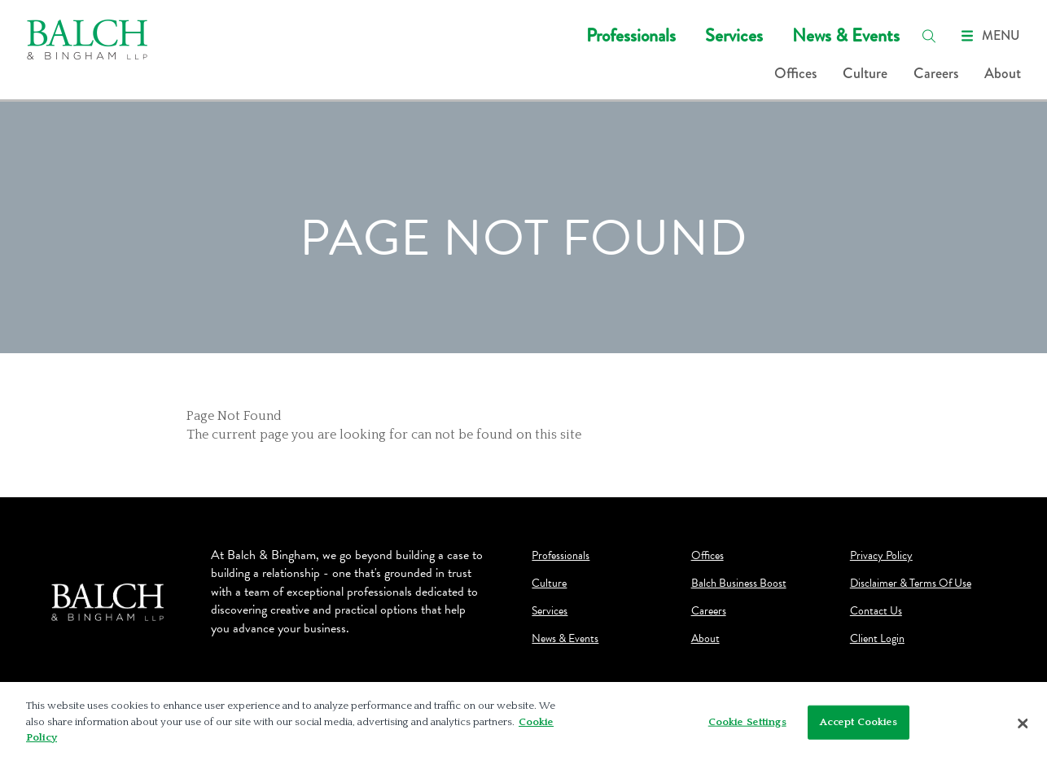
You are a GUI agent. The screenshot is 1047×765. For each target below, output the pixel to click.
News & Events (846, 35)
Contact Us (876, 611)
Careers (935, 73)
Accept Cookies (859, 722)
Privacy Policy (881, 556)
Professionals (631, 35)
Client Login (877, 639)
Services (734, 35)
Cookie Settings (747, 722)
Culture (865, 73)
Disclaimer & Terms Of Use (910, 583)
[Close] (1022, 723)
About (1002, 73)
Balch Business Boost (738, 583)
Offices (795, 73)
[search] (929, 36)
